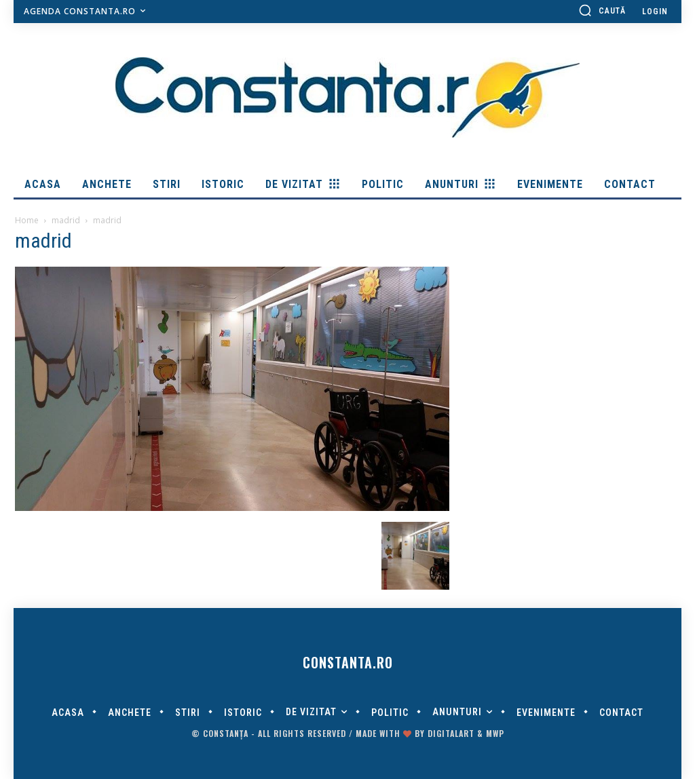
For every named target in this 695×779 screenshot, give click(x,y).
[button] (602, 10)
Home (27, 220)
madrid (66, 220)
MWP (495, 733)
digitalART (451, 733)
